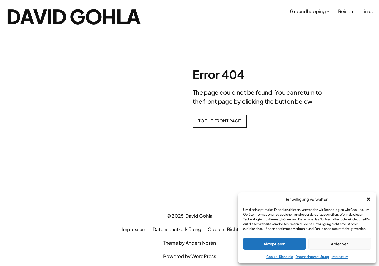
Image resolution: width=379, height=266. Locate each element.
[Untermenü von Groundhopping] (328, 11)
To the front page (219, 121)
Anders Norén (201, 243)
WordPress (203, 256)
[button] (368, 199)
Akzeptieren (274, 243)
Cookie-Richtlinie (279, 257)
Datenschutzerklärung (312, 257)
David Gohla (73, 16)
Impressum (340, 257)
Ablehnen (340, 243)
